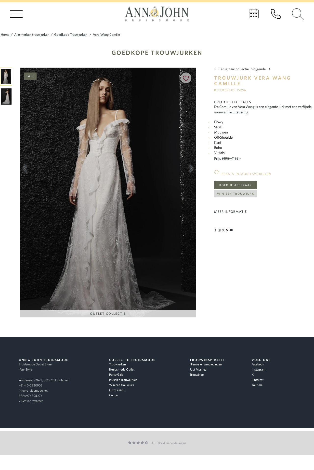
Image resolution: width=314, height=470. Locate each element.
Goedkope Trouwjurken (157, 52)
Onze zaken (117, 390)
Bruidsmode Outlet (121, 369)
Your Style (25, 369)
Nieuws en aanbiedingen (206, 364)
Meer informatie (230, 212)
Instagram (258, 369)
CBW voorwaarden (31, 401)
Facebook (258, 364)
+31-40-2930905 (30, 385)
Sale (30, 76)
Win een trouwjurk (235, 193)
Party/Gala (116, 374)
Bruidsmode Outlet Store (35, 364)
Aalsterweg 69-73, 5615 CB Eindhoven (44, 380)
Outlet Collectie (108, 313)
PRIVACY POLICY (30, 396)
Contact (114, 395)
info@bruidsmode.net (33, 390)
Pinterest (257, 380)
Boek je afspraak (235, 185)
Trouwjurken (117, 364)
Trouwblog (197, 374)
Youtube (257, 385)
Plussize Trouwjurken (123, 380)
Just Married (198, 369)
